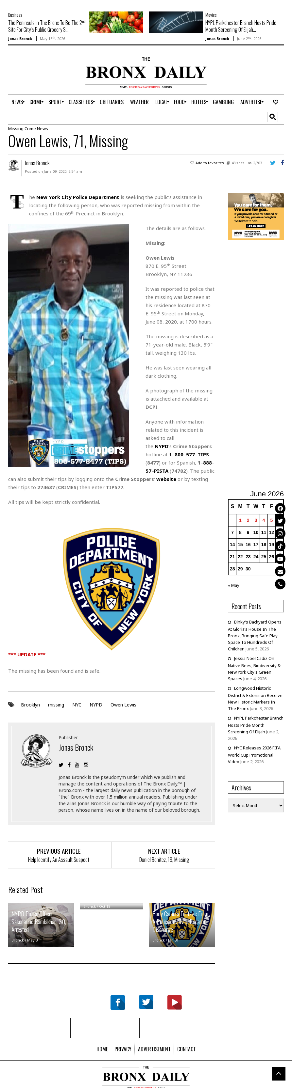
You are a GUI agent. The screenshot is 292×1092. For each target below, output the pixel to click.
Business (15, 14)
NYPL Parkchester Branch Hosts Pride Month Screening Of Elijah (255, 725)
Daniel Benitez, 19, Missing (164, 860)
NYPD (96, 705)
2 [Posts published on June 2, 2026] (248, 520)
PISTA (161, 470)
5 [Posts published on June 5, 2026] (271, 520)
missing (56, 705)
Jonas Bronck (20, 38)
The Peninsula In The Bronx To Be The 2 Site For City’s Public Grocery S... (47, 26)
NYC (76, 705)
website (166, 479)
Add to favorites (210, 162)
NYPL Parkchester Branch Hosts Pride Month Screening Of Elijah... (240, 26)
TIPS (203, 454)
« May (233, 585)
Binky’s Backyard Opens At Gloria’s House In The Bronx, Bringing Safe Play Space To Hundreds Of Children (255, 635)
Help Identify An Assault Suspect (58, 860)
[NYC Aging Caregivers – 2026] (256, 216)
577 (190, 454)
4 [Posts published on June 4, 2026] (264, 520)
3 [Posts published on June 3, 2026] (256, 520)
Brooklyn (30, 705)
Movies (210, 14)
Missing (16, 128)
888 (207, 462)
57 (148, 470)
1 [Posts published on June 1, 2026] (240, 520)
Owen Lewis (123, 705)
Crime (30, 128)
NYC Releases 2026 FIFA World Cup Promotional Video (254, 754)
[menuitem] (17, 101)
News (42, 128)
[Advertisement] (46, 78)
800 (179, 454)
